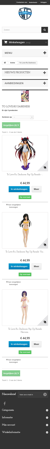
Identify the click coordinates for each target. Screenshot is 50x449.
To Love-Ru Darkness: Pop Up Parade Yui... (25, 252)
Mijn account (8, 425)
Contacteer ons (22, 2)
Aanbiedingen (14, 83)
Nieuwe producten (17, 72)
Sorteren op (7, 117)
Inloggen (44, 2)
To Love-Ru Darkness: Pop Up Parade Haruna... (25, 330)
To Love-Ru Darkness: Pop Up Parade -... (25, 174)
